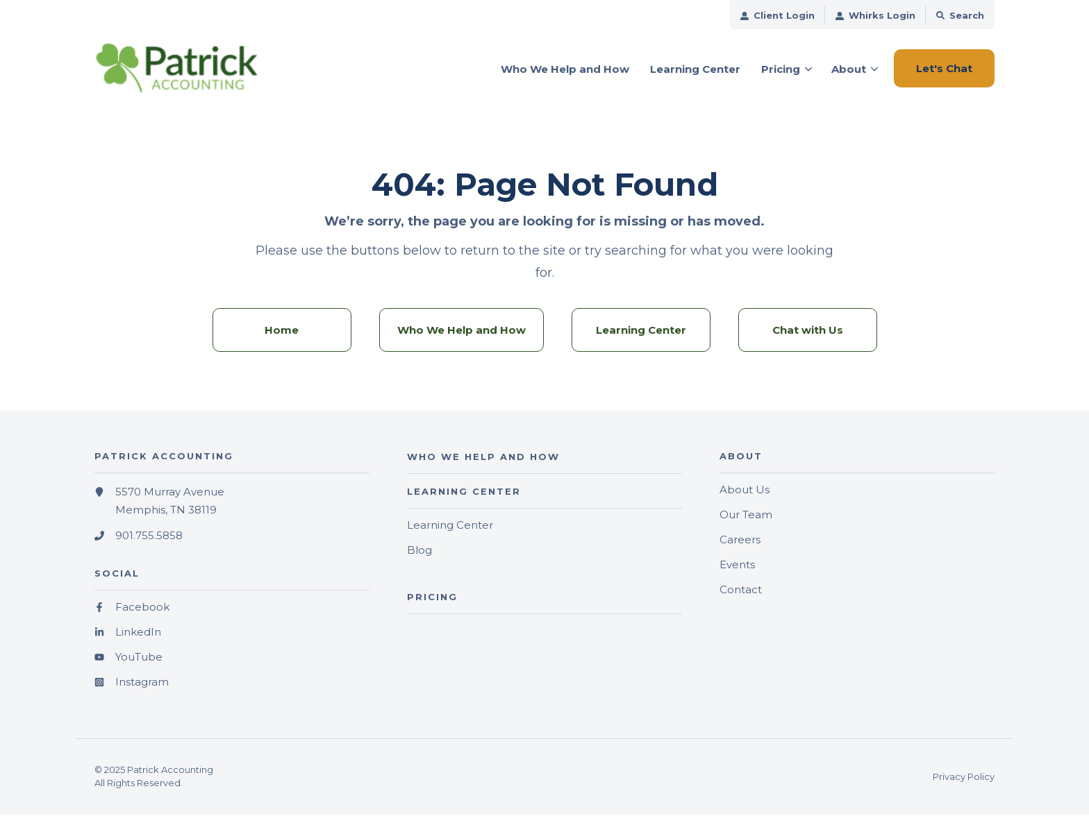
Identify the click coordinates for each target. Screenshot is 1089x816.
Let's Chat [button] (944, 68)
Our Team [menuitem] (746, 516)
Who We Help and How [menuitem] (461, 332)
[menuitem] (777, 14)
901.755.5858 (149, 538)
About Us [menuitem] (745, 491)
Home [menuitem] (282, 332)
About (848, 69)
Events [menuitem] (737, 566)
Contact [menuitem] (741, 591)
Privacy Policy (964, 778)
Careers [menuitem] (740, 541)
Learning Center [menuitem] (641, 332)
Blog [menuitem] (419, 551)
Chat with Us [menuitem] (807, 332)
